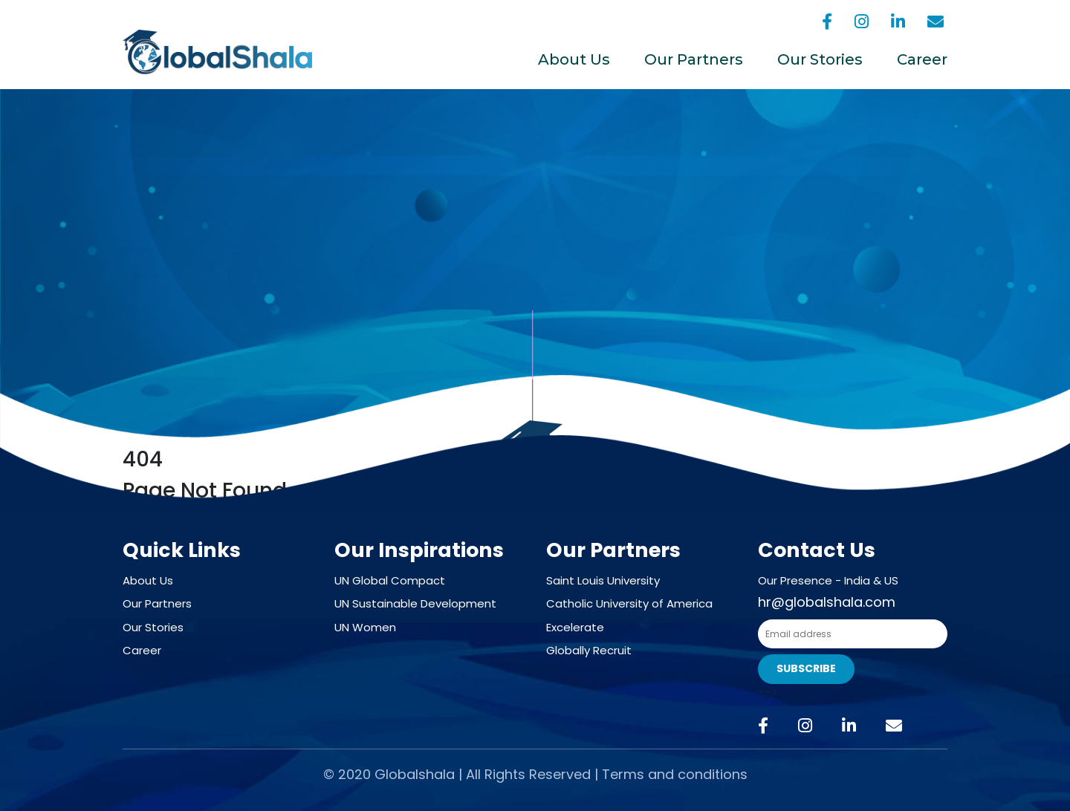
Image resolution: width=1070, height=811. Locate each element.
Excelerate (575, 627)
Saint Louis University (603, 580)
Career (922, 59)
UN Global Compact (389, 580)
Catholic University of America (629, 603)
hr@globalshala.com (826, 602)
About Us (574, 59)
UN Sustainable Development (415, 603)
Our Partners (693, 59)
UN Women (365, 627)
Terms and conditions (675, 774)
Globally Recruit (589, 650)
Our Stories (820, 59)
